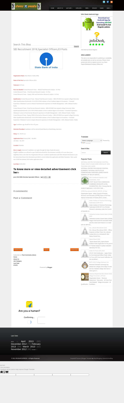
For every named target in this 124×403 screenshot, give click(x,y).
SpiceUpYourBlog (108, 358)
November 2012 (19, 349)
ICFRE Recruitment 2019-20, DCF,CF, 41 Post (94, 191)
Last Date (69, 8)
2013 (12, 341)
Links (109, 8)
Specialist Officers (33, 177)
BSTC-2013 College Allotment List (98, 262)
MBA (21, 177)
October (34, 349)
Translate (86, 143)
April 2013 (27, 341)
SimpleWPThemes (75, 358)
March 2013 (29, 346)
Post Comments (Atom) (29, 255)
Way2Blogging (98, 358)
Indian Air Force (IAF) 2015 (97, 251)
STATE (15, 265)
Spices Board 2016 (94, 239)
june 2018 (16, 177)
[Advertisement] (31, 28)
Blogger (49, 267)
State (87, 8)
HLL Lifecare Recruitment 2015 (98, 228)
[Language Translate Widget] (91, 140)
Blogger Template (87, 358)
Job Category (17, 261)
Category (79, 8)
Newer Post (18, 249)
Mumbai (25, 177)
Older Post (75, 249)
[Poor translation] (6, 372)
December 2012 (19, 344)
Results (94, 8)
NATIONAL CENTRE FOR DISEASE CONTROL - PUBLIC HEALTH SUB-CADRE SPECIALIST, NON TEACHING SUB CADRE (95, 164)
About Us (60, 8)
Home (52, 8)
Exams (102, 8)
